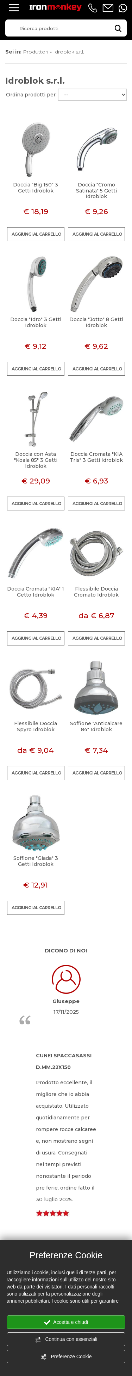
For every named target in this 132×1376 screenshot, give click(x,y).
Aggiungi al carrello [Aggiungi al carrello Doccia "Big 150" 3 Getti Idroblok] (36, 234)
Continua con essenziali (66, 1339)
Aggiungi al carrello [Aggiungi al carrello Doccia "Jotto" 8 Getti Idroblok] (97, 368)
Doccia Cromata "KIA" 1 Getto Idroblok (35, 592)
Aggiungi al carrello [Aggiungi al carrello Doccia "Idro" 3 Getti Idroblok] (36, 368)
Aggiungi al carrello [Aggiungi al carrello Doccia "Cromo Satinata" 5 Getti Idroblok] (97, 234)
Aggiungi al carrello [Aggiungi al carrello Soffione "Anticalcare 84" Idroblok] (97, 773)
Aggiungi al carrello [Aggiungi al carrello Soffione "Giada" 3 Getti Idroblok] (36, 907)
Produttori (35, 52)
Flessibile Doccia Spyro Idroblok (35, 726)
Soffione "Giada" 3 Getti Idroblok (35, 861)
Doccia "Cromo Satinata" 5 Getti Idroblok (96, 190)
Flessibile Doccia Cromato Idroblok (96, 592)
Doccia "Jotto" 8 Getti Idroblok (96, 322)
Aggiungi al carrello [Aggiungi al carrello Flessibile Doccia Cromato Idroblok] (97, 638)
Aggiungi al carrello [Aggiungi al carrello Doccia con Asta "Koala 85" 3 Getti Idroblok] (36, 503)
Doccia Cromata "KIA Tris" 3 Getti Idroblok (96, 457)
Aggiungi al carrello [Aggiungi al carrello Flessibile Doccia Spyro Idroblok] (36, 773)
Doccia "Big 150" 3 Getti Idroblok (35, 187)
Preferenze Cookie (66, 1357)
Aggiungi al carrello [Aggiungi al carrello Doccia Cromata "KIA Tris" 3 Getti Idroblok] (97, 503)
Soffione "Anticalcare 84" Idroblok (96, 726)
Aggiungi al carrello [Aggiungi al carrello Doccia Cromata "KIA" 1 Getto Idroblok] (36, 638)
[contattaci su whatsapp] (123, 8)
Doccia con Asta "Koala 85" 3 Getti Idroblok (35, 460)
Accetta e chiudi (66, 1322)
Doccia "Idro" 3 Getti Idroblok (35, 322)
